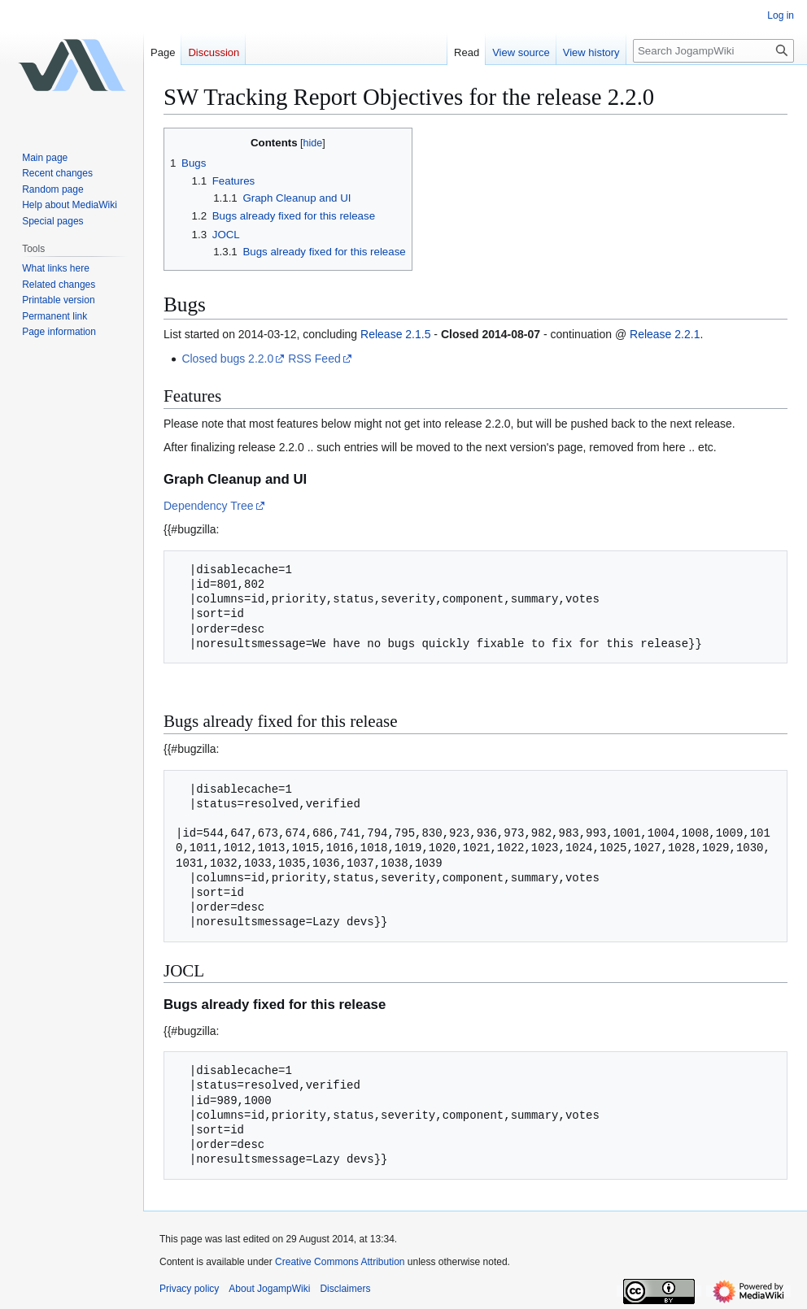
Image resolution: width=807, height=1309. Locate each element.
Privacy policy (189, 1288)
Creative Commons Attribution (339, 1262)
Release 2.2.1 (665, 334)
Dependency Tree (209, 505)
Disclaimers (345, 1288)
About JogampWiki (269, 1288)
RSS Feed (314, 358)
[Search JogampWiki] (713, 51)
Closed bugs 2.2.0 (227, 358)
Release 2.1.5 (395, 334)
